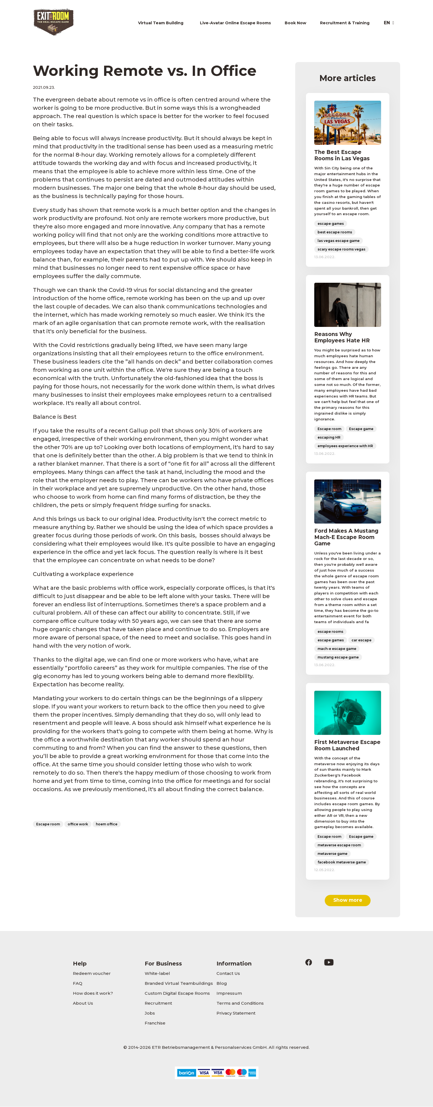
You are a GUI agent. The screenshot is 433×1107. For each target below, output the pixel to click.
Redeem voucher (92, 973)
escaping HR (329, 437)
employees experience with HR (345, 446)
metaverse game (332, 854)
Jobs (150, 1013)
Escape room (48, 824)
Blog (221, 983)
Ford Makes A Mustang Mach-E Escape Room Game (346, 537)
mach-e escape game (337, 649)
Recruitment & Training (344, 22)
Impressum (229, 993)
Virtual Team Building (160, 22)
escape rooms (330, 631)
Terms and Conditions (240, 1003)
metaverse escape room (339, 845)
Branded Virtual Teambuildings (179, 983)
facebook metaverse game (342, 862)
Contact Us (228, 973)
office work (78, 824)
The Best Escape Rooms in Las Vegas (342, 155)
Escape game (361, 429)
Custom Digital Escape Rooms (177, 993)
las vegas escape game (339, 241)
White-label (157, 973)
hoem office (106, 824)
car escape (361, 640)
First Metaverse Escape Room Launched (347, 745)
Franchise (155, 1023)
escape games (331, 224)
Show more (348, 900)
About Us (83, 1003)
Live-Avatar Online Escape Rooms (235, 22)
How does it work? (93, 993)
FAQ (77, 983)
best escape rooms (335, 232)
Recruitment (158, 1003)
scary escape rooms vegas (341, 249)
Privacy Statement (235, 1013)
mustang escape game (338, 657)
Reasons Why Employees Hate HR (342, 337)
